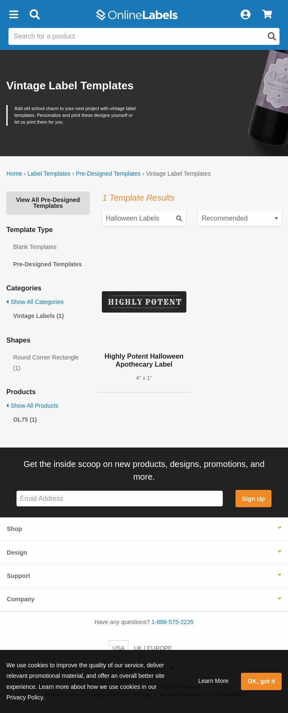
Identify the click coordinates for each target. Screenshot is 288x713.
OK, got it (261, 681)
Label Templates (49, 173)
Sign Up (253, 498)
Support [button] (18, 575)
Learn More (213, 680)
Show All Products (32, 405)
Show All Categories (35, 301)
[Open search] (272, 36)
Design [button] (17, 552)
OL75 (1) (25, 419)
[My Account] (245, 15)
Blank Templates (34, 246)
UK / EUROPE (153, 648)
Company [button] (21, 599)
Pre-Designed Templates (108, 173)
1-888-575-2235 (173, 622)
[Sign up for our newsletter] (120, 498)
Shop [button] (14, 528)
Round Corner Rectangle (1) (46, 362)
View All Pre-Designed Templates (48, 202)
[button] (13, 15)
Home (14, 173)
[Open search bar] (34, 15)
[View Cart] (267, 14)
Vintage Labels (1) (38, 315)
